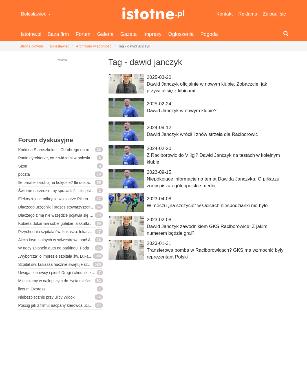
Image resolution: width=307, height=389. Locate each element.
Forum (83, 34)
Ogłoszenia (181, 34)
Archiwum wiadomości (94, 46)
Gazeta (128, 34)
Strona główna (31, 46)
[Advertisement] (60, 100)
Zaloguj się (274, 14)
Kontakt (225, 14)
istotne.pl (153, 13)
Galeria (105, 34)
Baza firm (58, 34)
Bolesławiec (36, 14)
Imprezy (152, 34)
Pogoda (209, 34)
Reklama (247, 14)
